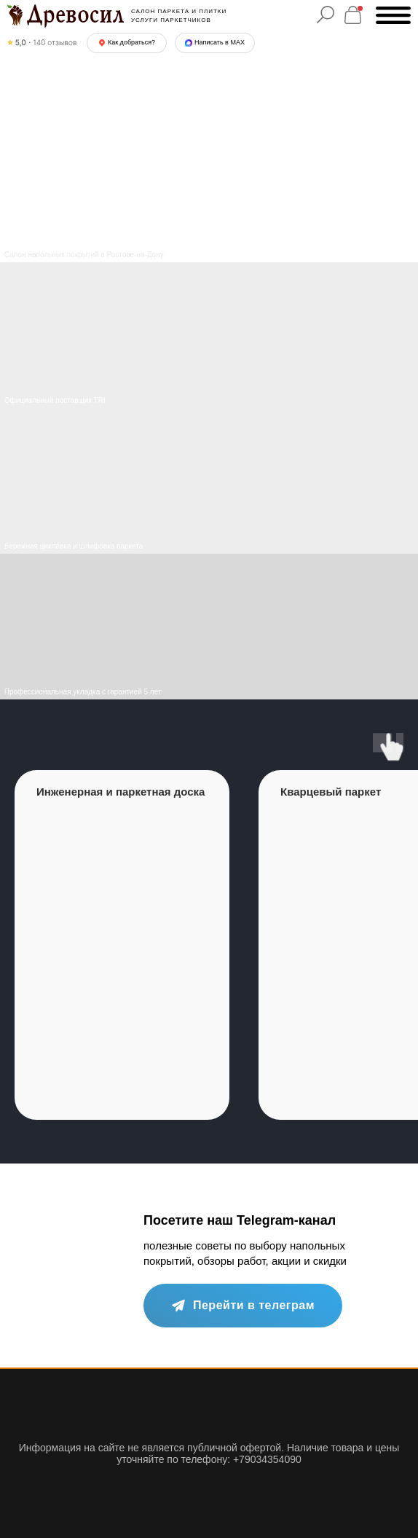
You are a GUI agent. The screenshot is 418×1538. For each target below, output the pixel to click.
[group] (122, 945)
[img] (209, 481)
